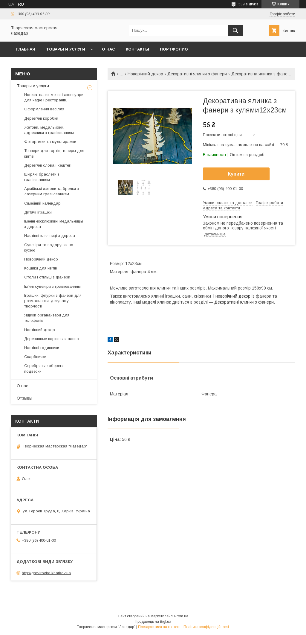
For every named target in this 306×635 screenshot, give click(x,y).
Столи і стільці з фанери (47, 277)
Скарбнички (35, 356)
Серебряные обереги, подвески (44, 368)
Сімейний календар (42, 203)
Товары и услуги (65, 49)
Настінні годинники (41, 347)
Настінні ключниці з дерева (49, 235)
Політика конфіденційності (206, 627)
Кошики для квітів (40, 268)
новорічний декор (232, 296)
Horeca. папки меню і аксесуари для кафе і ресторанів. (53, 97)
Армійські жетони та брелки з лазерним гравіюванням (51, 191)
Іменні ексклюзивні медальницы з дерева (53, 224)
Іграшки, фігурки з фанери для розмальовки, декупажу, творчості (53, 300)
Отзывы (24, 398)
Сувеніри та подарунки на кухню (48, 247)
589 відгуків (248, 4)
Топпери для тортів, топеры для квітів (54, 153)
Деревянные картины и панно (51, 338)
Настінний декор (39, 330)
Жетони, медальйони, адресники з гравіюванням (49, 130)
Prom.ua (181, 616)
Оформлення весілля (44, 109)
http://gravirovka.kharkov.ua (46, 572)
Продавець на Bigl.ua (153, 621)
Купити (236, 173)
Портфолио (174, 49)
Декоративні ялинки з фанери (197, 73)
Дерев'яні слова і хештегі (47, 165)
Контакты (137, 49)
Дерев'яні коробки (41, 118)
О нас (108, 49)
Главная (25, 49)
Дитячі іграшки (38, 212)
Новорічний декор (145, 73)
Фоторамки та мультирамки (50, 141)
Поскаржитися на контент (159, 627)
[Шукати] (235, 30)
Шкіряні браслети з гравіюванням (41, 177)
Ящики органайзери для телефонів (46, 318)
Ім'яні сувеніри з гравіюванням (52, 286)
